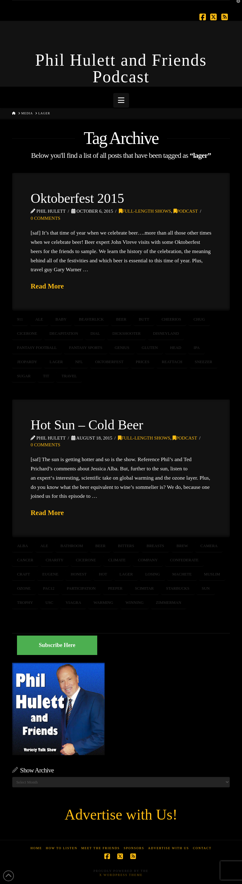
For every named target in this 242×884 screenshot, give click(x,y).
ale (39, 319)
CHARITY (55, 560)
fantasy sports (85, 347)
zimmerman (168, 602)
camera (209, 545)
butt (144, 319)
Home (36, 848)
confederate (184, 560)
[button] (121, 100)
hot (103, 574)
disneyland (166, 333)
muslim (212, 574)
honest (78, 574)
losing (152, 574)
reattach (172, 361)
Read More (47, 286)
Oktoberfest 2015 (77, 198)
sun (206, 588)
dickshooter (126, 333)
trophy (25, 602)
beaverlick (91, 319)
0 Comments (45, 218)
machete (182, 574)
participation (81, 588)
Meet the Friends (100, 848)
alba (22, 545)
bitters (126, 545)
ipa (197, 347)
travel (69, 376)
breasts (155, 545)
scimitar (144, 588)
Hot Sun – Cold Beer (87, 424)
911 (20, 319)
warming (103, 602)
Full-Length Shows (145, 211)
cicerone (27, 333)
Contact (202, 848)
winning (135, 602)
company (148, 560)
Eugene (50, 574)
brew (182, 545)
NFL (79, 361)
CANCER (25, 560)
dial (95, 333)
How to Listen (61, 848)
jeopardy (27, 361)
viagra (73, 602)
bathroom (71, 545)
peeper (115, 588)
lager (56, 361)
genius (122, 347)
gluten (150, 347)
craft (23, 574)
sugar (24, 376)
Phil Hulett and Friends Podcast (121, 68)
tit (46, 376)
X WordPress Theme (121, 875)
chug (199, 319)
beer (121, 319)
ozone (24, 588)
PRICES (142, 361)
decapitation (63, 333)
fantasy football (37, 347)
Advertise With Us (168, 848)
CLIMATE (117, 560)
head (175, 347)
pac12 (48, 588)
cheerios (171, 319)
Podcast (185, 211)
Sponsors (134, 848)
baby (60, 319)
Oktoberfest (109, 361)
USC (49, 602)
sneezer (203, 361)
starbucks (178, 588)
